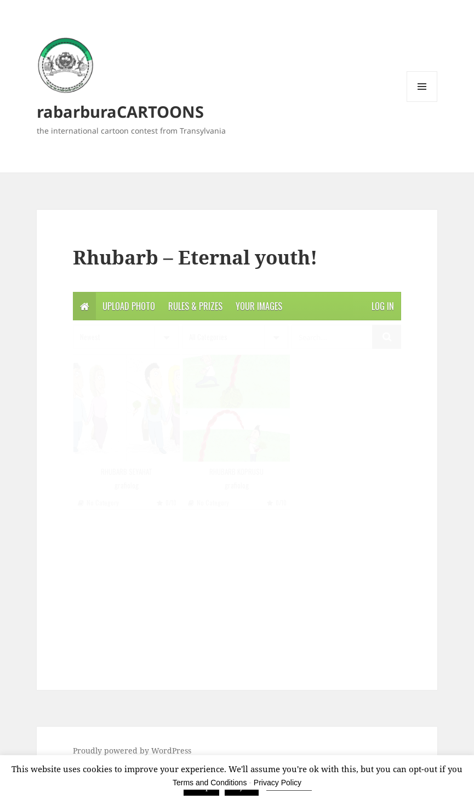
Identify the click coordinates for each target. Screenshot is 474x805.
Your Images (259, 306)
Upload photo (128, 306)
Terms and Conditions (210, 782)
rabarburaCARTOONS (120, 111)
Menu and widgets (422, 101)
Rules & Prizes (195, 306)
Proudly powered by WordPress (132, 750)
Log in (383, 306)
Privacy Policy (277, 782)
